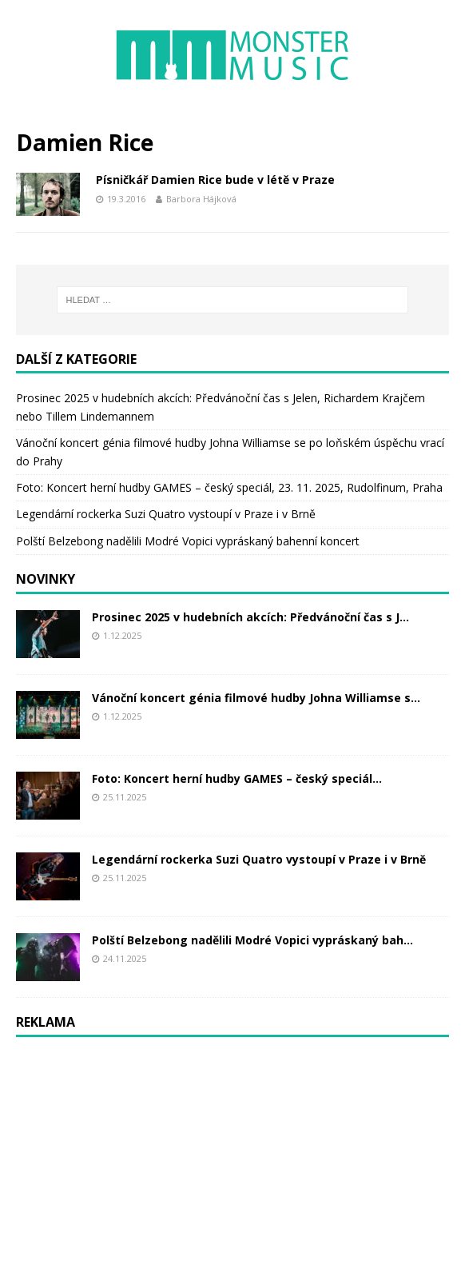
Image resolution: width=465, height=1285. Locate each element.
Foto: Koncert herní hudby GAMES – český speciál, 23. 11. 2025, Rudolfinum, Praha (229, 487)
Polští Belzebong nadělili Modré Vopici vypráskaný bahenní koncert (188, 541)
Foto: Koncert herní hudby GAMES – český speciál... (237, 778)
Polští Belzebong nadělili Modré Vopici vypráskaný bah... (252, 940)
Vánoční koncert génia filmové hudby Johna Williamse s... (256, 697)
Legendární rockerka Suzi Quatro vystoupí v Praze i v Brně (166, 513)
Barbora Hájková (201, 199)
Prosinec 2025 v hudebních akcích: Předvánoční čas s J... (250, 617)
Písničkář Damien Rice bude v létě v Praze (215, 179)
